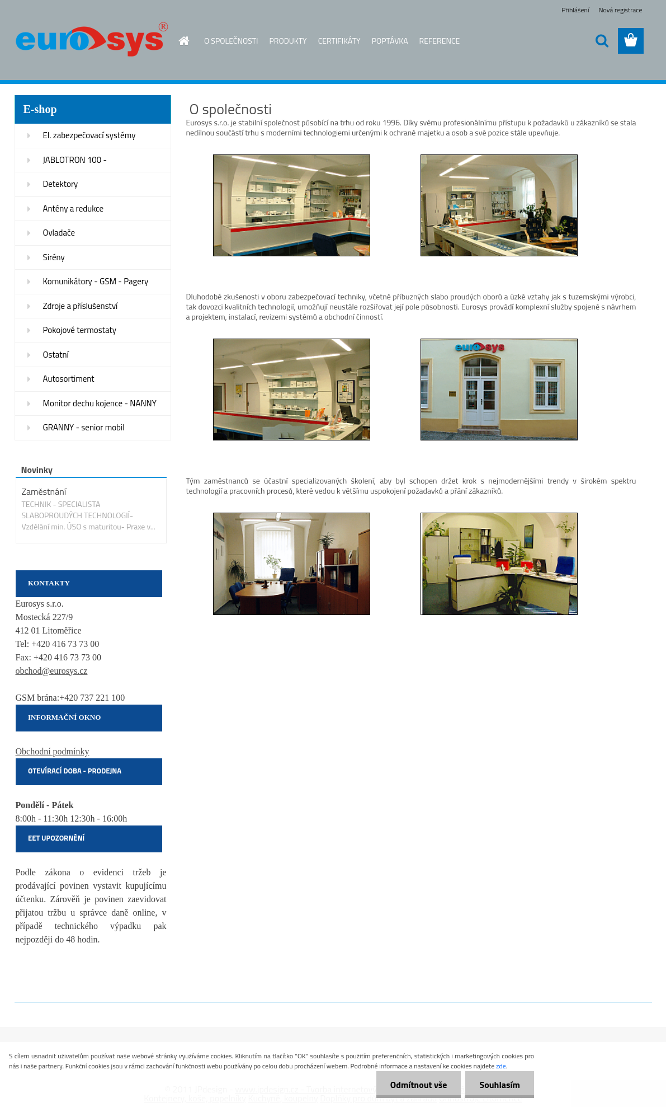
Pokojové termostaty (79, 329)
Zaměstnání (44, 491)
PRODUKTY (288, 40)
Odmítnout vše (418, 1084)
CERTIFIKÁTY (339, 40)
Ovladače (59, 232)
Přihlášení (575, 9)
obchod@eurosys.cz (52, 671)
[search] (602, 41)
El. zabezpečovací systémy (89, 135)
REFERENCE (439, 40)
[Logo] (91, 41)
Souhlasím (499, 1084)
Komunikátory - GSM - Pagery (96, 281)
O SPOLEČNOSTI (231, 40)
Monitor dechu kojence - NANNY (100, 403)
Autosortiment (69, 378)
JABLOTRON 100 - (75, 159)
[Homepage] (183, 41)
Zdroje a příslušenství (80, 305)
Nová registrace (620, 9)
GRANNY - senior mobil (84, 427)
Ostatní (56, 354)
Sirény (54, 257)
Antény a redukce (73, 208)
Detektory (60, 183)
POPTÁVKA (390, 40)
